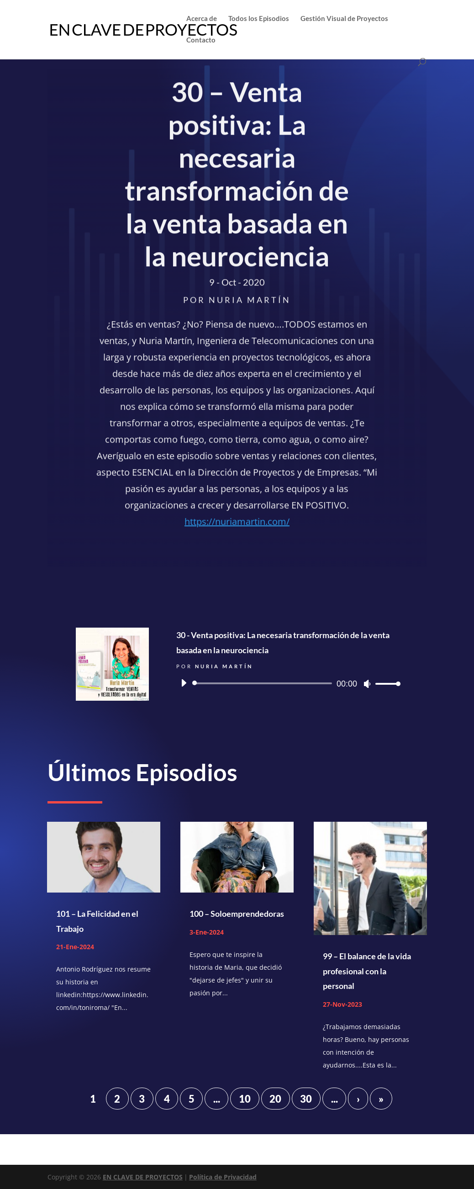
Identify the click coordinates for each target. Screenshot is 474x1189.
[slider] (263, 683)
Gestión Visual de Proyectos (344, 18)
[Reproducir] (183, 683)
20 (275, 1099)
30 (306, 1099)
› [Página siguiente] (358, 1099)
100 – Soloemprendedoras (237, 914)
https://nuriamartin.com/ (237, 524)
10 (245, 1099)
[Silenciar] (367, 684)
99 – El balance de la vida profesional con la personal (367, 971)
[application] (287, 683)
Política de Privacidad (223, 1177)
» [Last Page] (381, 1099)
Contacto (201, 40)
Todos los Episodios (258, 18)
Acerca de (201, 18)
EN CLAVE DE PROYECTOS (143, 1177)
